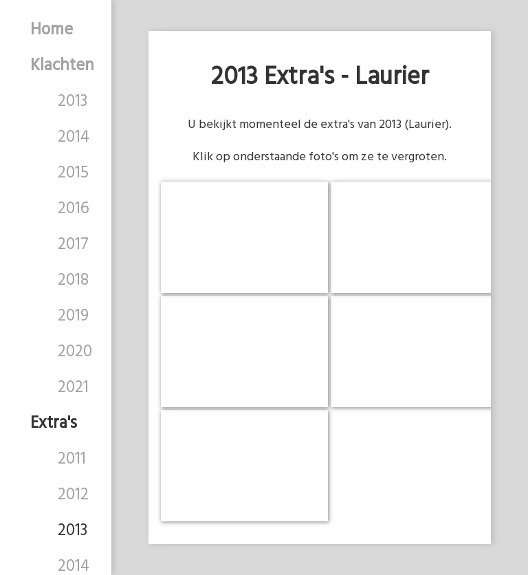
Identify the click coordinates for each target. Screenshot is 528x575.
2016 (73, 209)
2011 (72, 459)
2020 (75, 352)
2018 (73, 281)
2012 (73, 495)
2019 (73, 316)
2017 (73, 245)
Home (51, 30)
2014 (73, 137)
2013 (72, 102)
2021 (73, 388)
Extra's (53, 424)
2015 (73, 173)
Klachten (62, 66)
